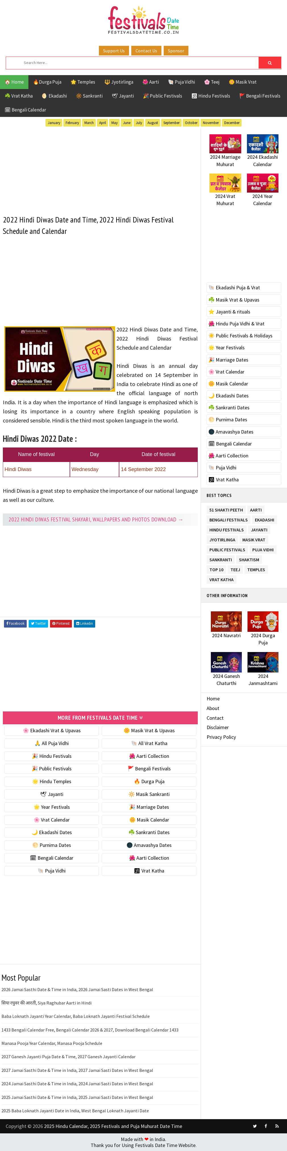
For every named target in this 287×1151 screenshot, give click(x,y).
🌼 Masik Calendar (149, 819)
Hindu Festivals (226, 529)
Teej (235, 568)
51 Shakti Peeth (226, 509)
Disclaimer (218, 727)
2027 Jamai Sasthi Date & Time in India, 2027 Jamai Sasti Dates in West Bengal (77, 1070)
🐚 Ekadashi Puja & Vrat (234, 287)
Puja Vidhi (263, 548)
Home (213, 698)
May (114, 122)
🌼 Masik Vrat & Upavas (149, 730)
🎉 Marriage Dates (149, 807)
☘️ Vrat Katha (19, 96)
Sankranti (220, 558)
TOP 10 (216, 568)
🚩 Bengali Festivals (259, 96)
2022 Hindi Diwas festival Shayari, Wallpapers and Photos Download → (96, 519)
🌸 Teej (212, 82)
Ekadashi (264, 519)
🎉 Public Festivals (162, 96)
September (171, 122)
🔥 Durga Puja (149, 781)
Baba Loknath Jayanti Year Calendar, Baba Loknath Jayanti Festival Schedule (75, 1016)
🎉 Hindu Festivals (52, 756)
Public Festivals (227, 548)
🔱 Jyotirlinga (118, 82)
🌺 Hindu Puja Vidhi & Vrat (236, 323)
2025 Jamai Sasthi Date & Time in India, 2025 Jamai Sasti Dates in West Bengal (77, 1097)
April (102, 122)
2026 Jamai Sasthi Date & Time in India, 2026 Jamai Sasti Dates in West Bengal (77, 989)
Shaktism (249, 558)
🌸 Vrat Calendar (52, 819)
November (211, 122)
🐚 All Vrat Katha (149, 743)
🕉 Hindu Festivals (210, 96)
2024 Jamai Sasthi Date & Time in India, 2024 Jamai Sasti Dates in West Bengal (77, 1083)
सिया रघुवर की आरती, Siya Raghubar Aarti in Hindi (46, 1003)
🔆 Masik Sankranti (149, 794)
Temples (256, 568)
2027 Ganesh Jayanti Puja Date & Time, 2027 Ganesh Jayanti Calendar (68, 1056)
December (232, 122)
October (191, 122)
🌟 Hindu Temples (51, 781)
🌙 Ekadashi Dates (52, 832)
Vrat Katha (221, 578)
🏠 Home (14, 82)
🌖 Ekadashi (54, 96)
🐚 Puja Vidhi (181, 82)
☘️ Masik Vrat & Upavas (233, 299)
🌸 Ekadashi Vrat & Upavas (52, 730)
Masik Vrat (253, 539)
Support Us (114, 50)
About (213, 708)
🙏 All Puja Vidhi (51, 743)
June (126, 122)
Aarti (256, 509)
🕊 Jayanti (123, 96)
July (139, 122)
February (72, 122)
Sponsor (176, 50)
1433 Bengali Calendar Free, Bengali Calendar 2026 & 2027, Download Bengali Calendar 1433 (89, 1030)
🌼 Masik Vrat (243, 82)
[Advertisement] (100, 168)
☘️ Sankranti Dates (149, 832)
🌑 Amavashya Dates (149, 845)
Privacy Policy (221, 737)
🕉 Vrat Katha (149, 870)
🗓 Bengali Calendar (25, 110)
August (152, 122)
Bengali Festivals (228, 519)
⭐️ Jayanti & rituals (229, 311)
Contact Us (146, 50)
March (89, 122)
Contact (215, 718)
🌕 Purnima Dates (51, 845)
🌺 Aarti (150, 82)
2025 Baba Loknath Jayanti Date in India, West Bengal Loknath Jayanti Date (75, 1110)
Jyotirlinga (222, 539)
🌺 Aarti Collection (149, 756)
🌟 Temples (82, 82)
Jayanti (259, 529)
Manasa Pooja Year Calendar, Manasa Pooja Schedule (51, 1043)
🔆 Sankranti (89, 96)
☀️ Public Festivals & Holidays (240, 335)
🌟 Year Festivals (52, 807)
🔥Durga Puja (47, 82)
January (54, 122)
